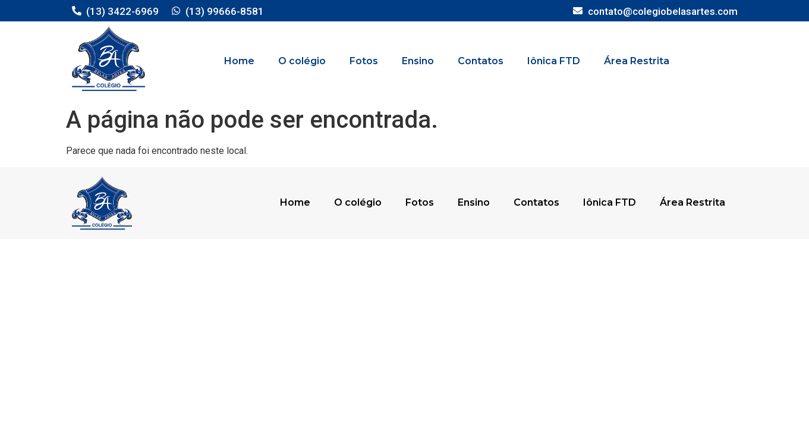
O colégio (302, 61)
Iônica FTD (553, 61)
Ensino (418, 61)
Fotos (364, 61)
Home (239, 61)
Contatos (480, 61)
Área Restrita (636, 61)
